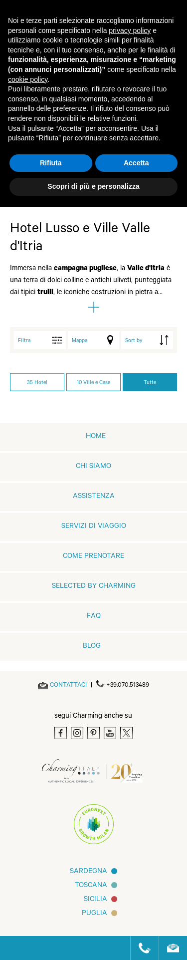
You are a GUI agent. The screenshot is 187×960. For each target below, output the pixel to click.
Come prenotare (93, 557)
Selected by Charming (94, 587)
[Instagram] (77, 733)
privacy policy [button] (130, 30)
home (96, 437)
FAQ (94, 617)
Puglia (94, 914)
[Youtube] (110, 733)
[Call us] (140, 948)
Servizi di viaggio (93, 527)
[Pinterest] (93, 733)
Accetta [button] (136, 163)
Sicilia (95, 900)
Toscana (91, 886)
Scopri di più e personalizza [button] (93, 186)
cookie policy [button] (27, 79)
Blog (92, 647)
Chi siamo (93, 467)
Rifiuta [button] (51, 163)
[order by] (147, 340)
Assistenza (94, 497)
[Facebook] (60, 733)
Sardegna (88, 872)
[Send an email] (68, 686)
